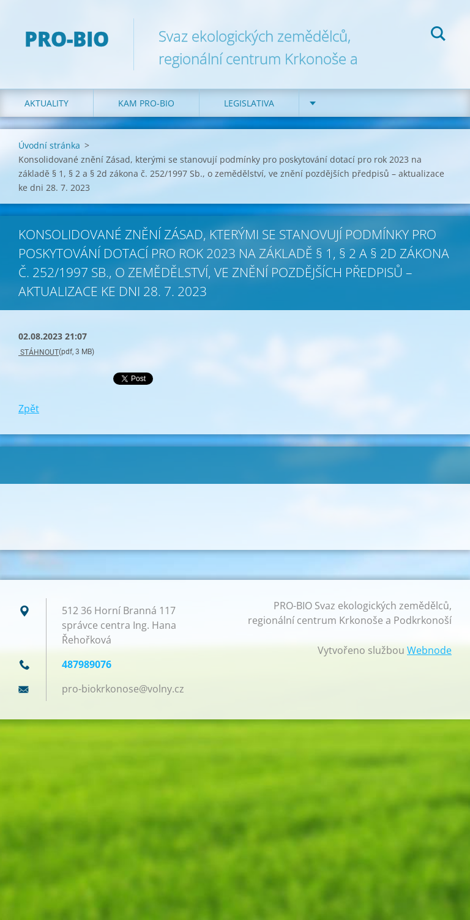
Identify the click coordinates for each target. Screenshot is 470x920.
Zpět (28, 408)
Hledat (438, 35)
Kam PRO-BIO (146, 103)
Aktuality (46, 103)
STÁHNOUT (38, 352)
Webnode (429, 650)
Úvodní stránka (49, 145)
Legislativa (249, 103)
